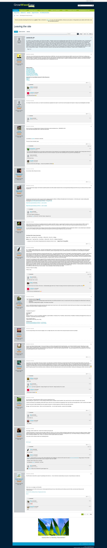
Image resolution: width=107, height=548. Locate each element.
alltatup (31, 378)
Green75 (19, 349)
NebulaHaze (32, 148)
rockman (32, 92)
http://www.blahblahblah (74, 457)
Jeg (31, 118)
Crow (19, 252)
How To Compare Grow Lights (31, 73)
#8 (91, 247)
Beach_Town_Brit (19, 479)
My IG (27, 493)
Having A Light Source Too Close (32, 75)
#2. (90, 92)
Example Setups (72, 10)
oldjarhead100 (19, 191)
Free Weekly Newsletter (44, 12)
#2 (91, 54)
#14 (91, 428)
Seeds (63, 10)
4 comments (31, 274)
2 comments (31, 84)
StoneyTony (19, 227)
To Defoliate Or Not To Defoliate (32, 74)
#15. (90, 500)
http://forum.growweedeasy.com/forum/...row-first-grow (36, 322)
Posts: (18, 64)
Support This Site (35, 12)
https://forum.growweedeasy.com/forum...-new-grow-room (41, 200)
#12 (91, 360)
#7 (91, 222)
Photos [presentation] (28, 31)
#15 (91, 473)
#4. (90, 148)
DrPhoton (19, 59)
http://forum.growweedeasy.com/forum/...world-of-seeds (36, 323)
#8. (90, 276)
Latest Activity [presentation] (22, 31)
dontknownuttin (19, 174)
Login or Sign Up (90, 0)
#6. (90, 211)
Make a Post (23, 10)
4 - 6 (88, 446)
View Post (39, 299)
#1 (91, 37)
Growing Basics (33, 10)
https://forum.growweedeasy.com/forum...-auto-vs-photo (36, 202)
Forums (16, 10)
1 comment (31, 115)
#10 (91, 328)
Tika (31, 500)
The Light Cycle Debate (30, 70)
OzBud (31, 87)
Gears (31, 282)
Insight (19, 402)
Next (91, 514)
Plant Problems (44, 10)
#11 (91, 344)
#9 (91, 296)
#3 (91, 100)
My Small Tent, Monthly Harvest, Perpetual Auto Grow (36, 491)
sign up (48, 19)
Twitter (27, 79)
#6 (91, 185)
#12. (90, 378)
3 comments (31, 375)
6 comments (31, 446)
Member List (23, 12)
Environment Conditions (30, 71)
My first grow (28, 442)
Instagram (28, 80)
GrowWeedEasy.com (84, 10)
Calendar (28, 12)
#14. (90, 449)
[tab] (16, 32)
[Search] (84, 5)
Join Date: (17, 110)
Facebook (28, 78)
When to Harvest (55, 10)
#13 (91, 397)
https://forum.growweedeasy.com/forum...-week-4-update (36, 205)
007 (19, 106)
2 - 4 (88, 274)
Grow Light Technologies (30, 72)
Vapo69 (19, 131)
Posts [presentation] (16, 31)
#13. (90, 414)
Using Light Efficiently (30, 69)
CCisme (19, 333)
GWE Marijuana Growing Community (26, 15)
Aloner (19, 433)
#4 (91, 126)
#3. (90, 118)
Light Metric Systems (30, 68)
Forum (17, 15)
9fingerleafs (19, 366)
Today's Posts (16, 12)
